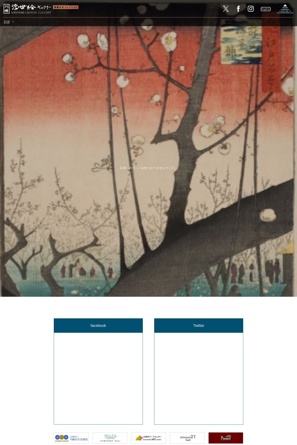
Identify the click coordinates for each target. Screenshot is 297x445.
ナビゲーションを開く (285, 9)
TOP (7, 22)
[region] (98, 378)
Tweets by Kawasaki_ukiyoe (174, 335)
